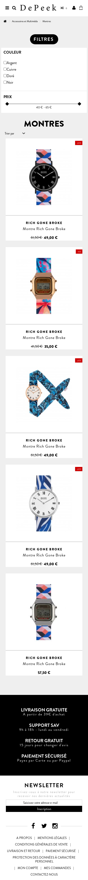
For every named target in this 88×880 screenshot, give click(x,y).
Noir (10, 82)
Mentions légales (52, 838)
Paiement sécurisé (61, 851)
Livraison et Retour (23, 851)
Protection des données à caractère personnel (44, 859)
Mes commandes (57, 868)
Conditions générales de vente (41, 844)
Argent (12, 63)
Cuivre (11, 69)
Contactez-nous (44, 875)
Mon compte (28, 868)
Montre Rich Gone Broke (44, 228)
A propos (24, 838)
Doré (10, 76)
